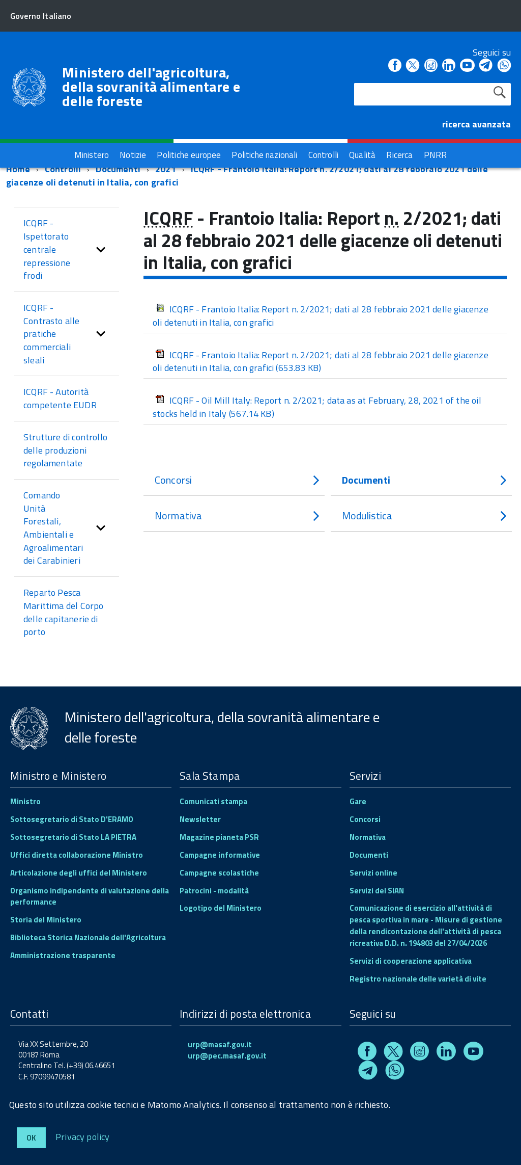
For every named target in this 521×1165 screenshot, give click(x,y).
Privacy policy (82, 1136)
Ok (31, 1138)
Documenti (118, 169)
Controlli (63, 169)
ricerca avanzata (476, 124)
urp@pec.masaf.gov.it (227, 1056)
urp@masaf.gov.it (220, 1044)
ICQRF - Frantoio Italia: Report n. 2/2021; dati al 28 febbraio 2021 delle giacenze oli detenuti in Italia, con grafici (247, 175)
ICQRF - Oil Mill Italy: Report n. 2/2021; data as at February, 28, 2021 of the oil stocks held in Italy (317, 406)
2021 (165, 169)
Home (18, 169)
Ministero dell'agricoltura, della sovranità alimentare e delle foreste (151, 86)
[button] (100, 249)
